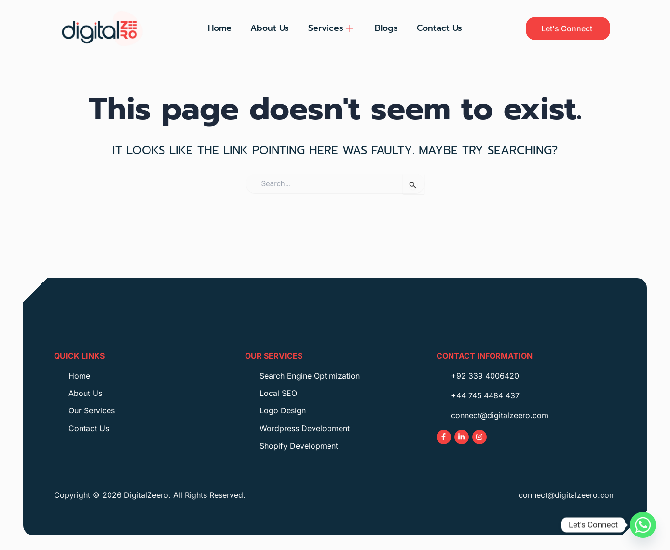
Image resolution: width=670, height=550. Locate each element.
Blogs (386, 28)
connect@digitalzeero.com (567, 495)
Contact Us (440, 28)
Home (219, 28)
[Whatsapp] (643, 525)
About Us (269, 28)
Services (330, 28)
